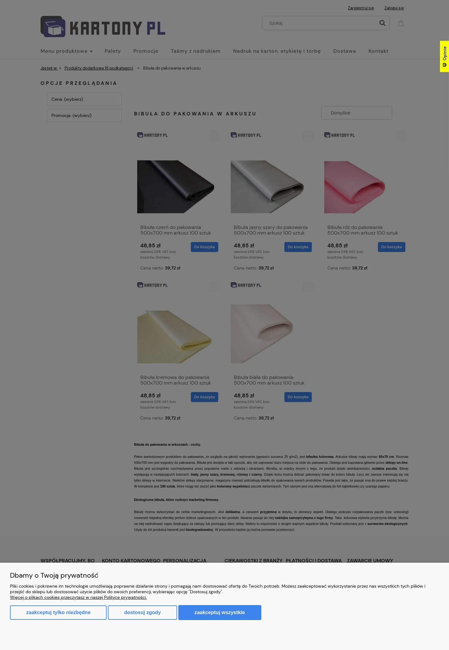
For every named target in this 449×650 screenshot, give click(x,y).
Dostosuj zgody (142, 612)
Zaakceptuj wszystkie (220, 612)
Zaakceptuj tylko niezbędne (58, 612)
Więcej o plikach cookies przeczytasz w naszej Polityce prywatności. (78, 597)
